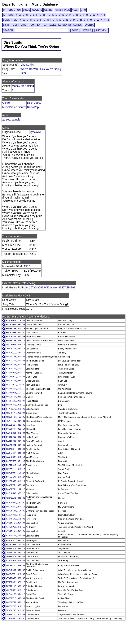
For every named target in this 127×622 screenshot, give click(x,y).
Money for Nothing (23, 85)
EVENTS (89, 25)
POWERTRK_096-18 (15, 328)
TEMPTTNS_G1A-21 (15, 421)
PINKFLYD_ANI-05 (15, 519)
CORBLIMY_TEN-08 (15, 511)
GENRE (48, 10)
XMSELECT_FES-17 (15, 548)
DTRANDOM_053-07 (15, 560)
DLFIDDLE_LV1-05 (15, 465)
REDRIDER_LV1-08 (15, 385)
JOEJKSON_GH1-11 (15, 349)
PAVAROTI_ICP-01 (15, 320)
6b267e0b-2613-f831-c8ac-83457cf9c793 (50, 287)
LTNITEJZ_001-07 (15, 401)
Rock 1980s (34, 102)
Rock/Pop (33, 107)
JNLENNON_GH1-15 (15, 590)
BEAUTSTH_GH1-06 (15, 361)
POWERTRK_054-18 (15, 381)
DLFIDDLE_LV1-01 (15, 377)
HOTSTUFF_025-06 (15, 332)
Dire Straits (27, 64)
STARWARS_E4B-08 (15, 618)
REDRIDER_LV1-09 (15, 544)
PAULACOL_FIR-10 (15, 515)
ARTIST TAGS (62, 10)
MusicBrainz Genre (13, 107)
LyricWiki (35, 132)
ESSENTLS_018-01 (15, 598)
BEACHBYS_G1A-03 (15, 336)
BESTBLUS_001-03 (15, 586)
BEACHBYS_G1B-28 (15, 503)
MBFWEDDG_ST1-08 (15, 570)
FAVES (52, 25)
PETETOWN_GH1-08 (15, 324)
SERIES (77, 25)
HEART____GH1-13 (15, 469)
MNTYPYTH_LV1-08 (15, 473)
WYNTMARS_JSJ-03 (15, 578)
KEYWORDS (65, 25)
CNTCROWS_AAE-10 (15, 345)
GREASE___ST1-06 (15, 449)
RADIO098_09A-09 (15, 441)
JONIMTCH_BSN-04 (15, 523)
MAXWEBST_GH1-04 (15, 433)
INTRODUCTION (12, 10)
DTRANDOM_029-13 (15, 373)
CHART (25, 25)
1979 (23, 73)
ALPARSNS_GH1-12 (15, 389)
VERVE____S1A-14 (15, 353)
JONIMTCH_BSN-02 (15, 531)
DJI (45, 25)
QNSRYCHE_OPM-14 (15, 507)
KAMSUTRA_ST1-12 (15, 602)
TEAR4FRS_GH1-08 (15, 610)
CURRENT (36, 25)
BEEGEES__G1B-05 (15, 425)
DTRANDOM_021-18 (15, 582)
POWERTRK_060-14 (15, 429)
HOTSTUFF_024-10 (15, 461)
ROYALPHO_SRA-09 (15, 565)
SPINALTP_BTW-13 (15, 594)
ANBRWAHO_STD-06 (15, 498)
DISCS (26, 10)
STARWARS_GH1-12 (15, 369)
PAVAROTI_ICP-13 (15, 393)
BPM (83, 10)
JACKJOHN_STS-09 (15, 453)
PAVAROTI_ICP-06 (15, 445)
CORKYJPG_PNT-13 (15, 405)
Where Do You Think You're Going (40, 69)
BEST (16, 25)
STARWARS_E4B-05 (15, 536)
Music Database (45, 4)
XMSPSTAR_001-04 (15, 413)
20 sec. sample (11, 119)
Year (5, 73)
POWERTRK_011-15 (15, 397)
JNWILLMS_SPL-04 (15, 614)
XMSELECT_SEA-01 (15, 556)
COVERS (37, 10)
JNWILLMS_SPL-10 (15, 552)
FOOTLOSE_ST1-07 (15, 437)
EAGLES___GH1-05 (15, 540)
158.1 (27, 266)
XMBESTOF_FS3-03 (15, 417)
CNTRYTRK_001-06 (15, 357)
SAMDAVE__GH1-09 (15, 574)
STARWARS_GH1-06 (15, 409)
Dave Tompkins (15, 4)
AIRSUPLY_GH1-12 (15, 527)
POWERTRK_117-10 (15, 489)
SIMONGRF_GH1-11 (15, 481)
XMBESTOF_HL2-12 (15, 606)
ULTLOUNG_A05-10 (15, 493)
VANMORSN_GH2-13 (15, 457)
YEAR (75, 10)
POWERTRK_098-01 (15, 485)
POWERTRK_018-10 (15, 340)
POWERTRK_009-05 (15, 365)
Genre (6, 102)
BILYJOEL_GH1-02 (15, 477)
